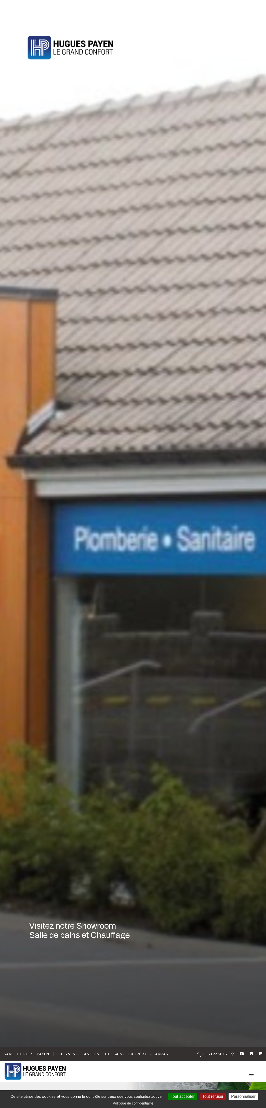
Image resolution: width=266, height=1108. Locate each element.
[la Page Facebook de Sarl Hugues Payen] (231, 1055)
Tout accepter (183, 1096)
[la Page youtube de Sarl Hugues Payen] (239, 1054)
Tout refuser (212, 1096)
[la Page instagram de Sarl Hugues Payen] (248, 1054)
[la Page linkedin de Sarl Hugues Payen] (257, 1054)
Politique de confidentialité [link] (133, 1103)
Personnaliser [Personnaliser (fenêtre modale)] (243, 1096)
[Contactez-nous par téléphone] (215, 1054)
